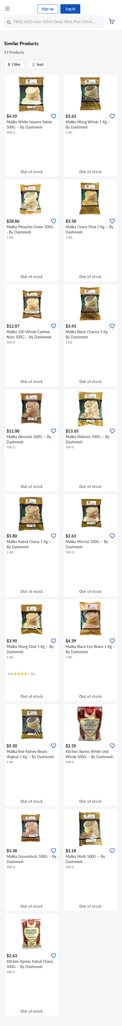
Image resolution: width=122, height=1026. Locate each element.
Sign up (48, 9)
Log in (70, 9)
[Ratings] (21, 674)
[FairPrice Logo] (24, 9)
